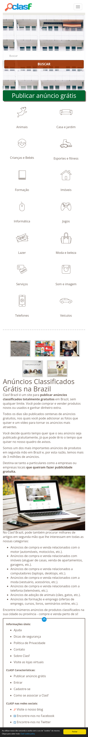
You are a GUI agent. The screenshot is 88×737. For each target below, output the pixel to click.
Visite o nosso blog (28, 709)
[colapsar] (78, 7)
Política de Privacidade (29, 643)
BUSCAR (44, 64)
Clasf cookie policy (27, 734)
